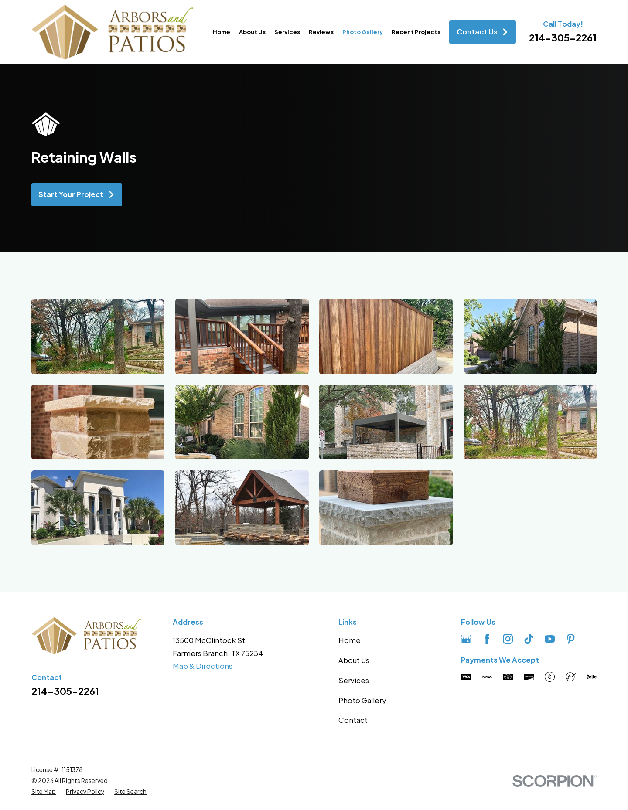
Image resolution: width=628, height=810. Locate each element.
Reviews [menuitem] (321, 31)
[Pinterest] (571, 639)
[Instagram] (508, 639)
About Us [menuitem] (252, 31)
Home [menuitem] (221, 31)
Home (349, 640)
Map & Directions (202, 665)
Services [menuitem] (287, 31)
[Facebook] (487, 639)
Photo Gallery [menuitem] (362, 31)
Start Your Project (76, 194)
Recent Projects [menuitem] (416, 31)
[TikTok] (529, 639)
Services (353, 680)
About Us (353, 660)
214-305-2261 (563, 37)
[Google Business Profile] (466, 639)
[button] (97, 336)
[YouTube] (550, 639)
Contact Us (483, 31)
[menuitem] (43, 791)
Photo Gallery (362, 700)
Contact (353, 720)
